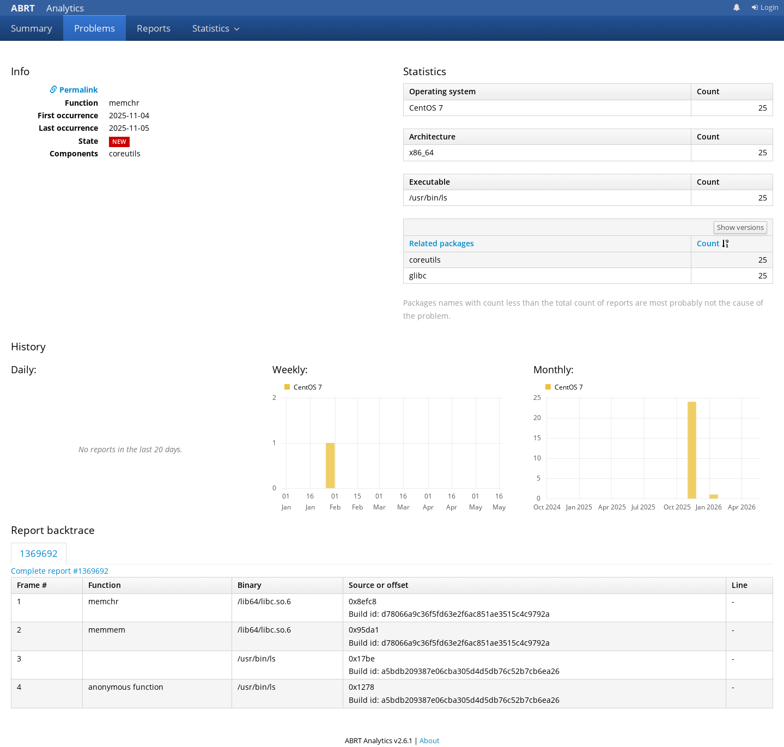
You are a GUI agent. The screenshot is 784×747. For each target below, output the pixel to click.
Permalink (74, 89)
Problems (94, 28)
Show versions (740, 227)
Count (708, 243)
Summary (31, 28)
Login (765, 7)
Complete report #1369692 (59, 571)
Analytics (47, 8)
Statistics (216, 28)
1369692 (39, 553)
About (430, 740)
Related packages (441, 243)
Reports (154, 28)
